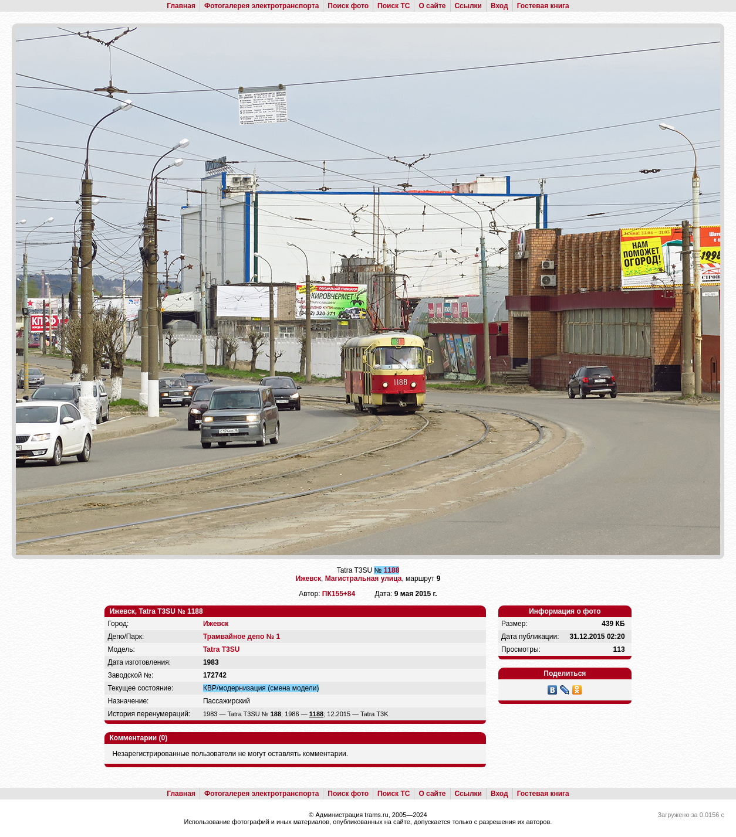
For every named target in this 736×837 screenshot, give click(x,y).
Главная (181, 6)
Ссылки (468, 6)
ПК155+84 (338, 594)
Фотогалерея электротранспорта (261, 6)
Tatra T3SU (221, 649)
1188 (392, 570)
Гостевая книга (543, 6)
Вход (499, 6)
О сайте (431, 6)
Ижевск (308, 578)
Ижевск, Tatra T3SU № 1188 (155, 611)
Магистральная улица (363, 578)
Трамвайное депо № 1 (241, 636)
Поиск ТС (393, 6)
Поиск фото (348, 6)
